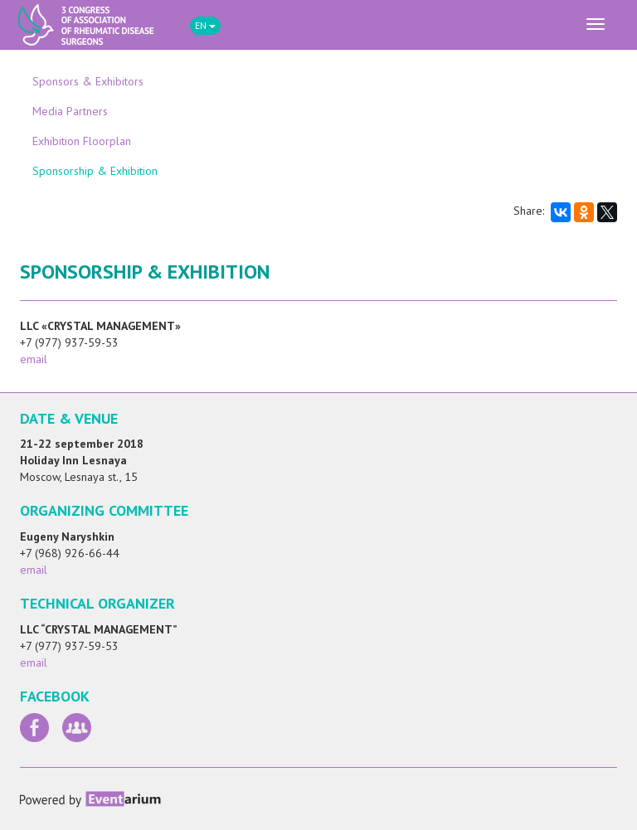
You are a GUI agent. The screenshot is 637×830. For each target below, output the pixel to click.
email (33, 359)
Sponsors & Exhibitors (87, 81)
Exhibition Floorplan (81, 140)
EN (205, 25)
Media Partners (70, 111)
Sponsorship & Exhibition (95, 170)
